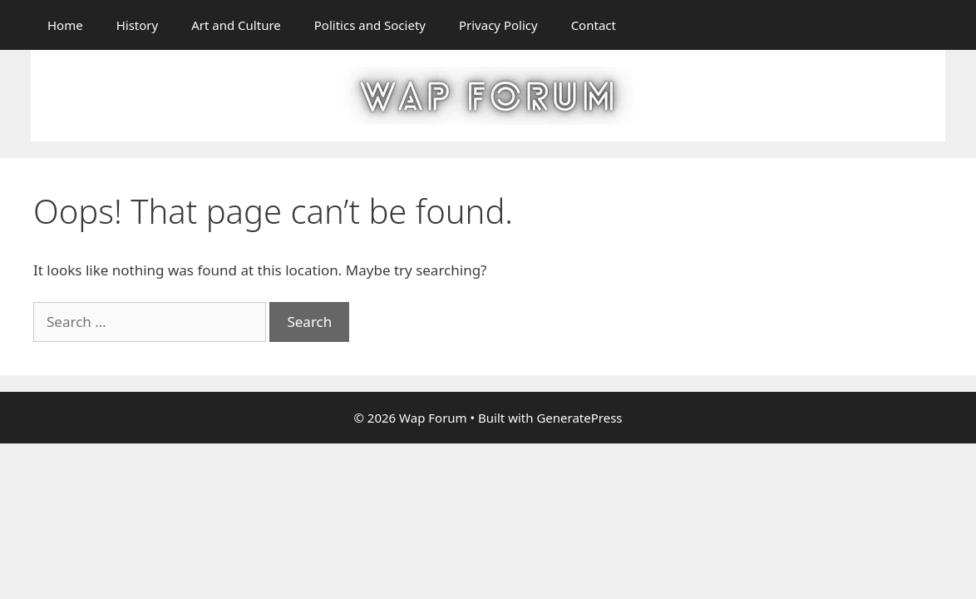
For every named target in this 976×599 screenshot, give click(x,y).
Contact (593, 25)
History (137, 25)
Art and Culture (236, 25)
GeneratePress (579, 417)
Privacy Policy (498, 25)
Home (65, 25)
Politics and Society (370, 25)
